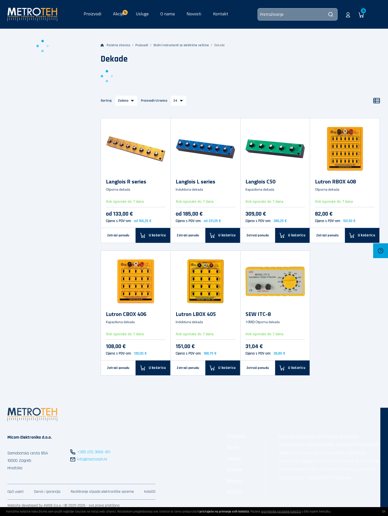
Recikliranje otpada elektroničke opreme (102, 491)
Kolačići (149, 491)
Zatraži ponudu (118, 235)
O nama (167, 13)
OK (384, 512)
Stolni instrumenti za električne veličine (181, 45)
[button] (348, 14)
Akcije (233, 447)
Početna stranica (115, 45)
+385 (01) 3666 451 (93, 452)
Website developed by (25, 505)
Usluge (142, 13)
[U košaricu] (292, 235)
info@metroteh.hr (92, 459)
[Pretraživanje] (298, 14)
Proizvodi (92, 13)
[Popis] (377, 101)
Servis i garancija (47, 491)
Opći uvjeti (15, 491)
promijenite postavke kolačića (281, 512)
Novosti (194, 13)
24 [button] (175, 100)
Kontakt (220, 13)
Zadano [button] (123, 100)
